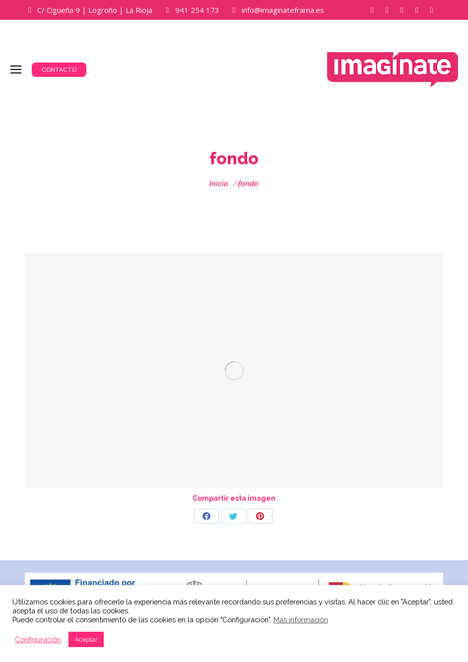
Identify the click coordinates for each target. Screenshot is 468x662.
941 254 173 (197, 10)
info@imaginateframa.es (283, 10)
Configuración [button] (38, 639)
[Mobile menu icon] (16, 69)
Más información (300, 619)
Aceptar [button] (86, 639)
